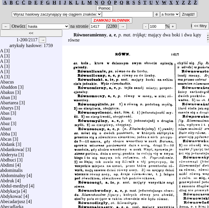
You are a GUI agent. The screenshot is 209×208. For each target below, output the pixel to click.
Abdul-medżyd (14, 184)
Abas (5, 111)
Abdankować (12, 148)
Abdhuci (8, 158)
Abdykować (11, 194)
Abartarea (9, 101)
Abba (5, 132)
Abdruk (7, 179)
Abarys (6, 106)
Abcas (6, 137)
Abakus (7, 90)
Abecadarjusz (12, 200)
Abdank (7, 142)
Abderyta (8, 153)
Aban (5, 96)
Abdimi (7, 163)
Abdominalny (12, 174)
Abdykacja (10, 189)
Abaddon (8, 85)
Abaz (5, 122)
